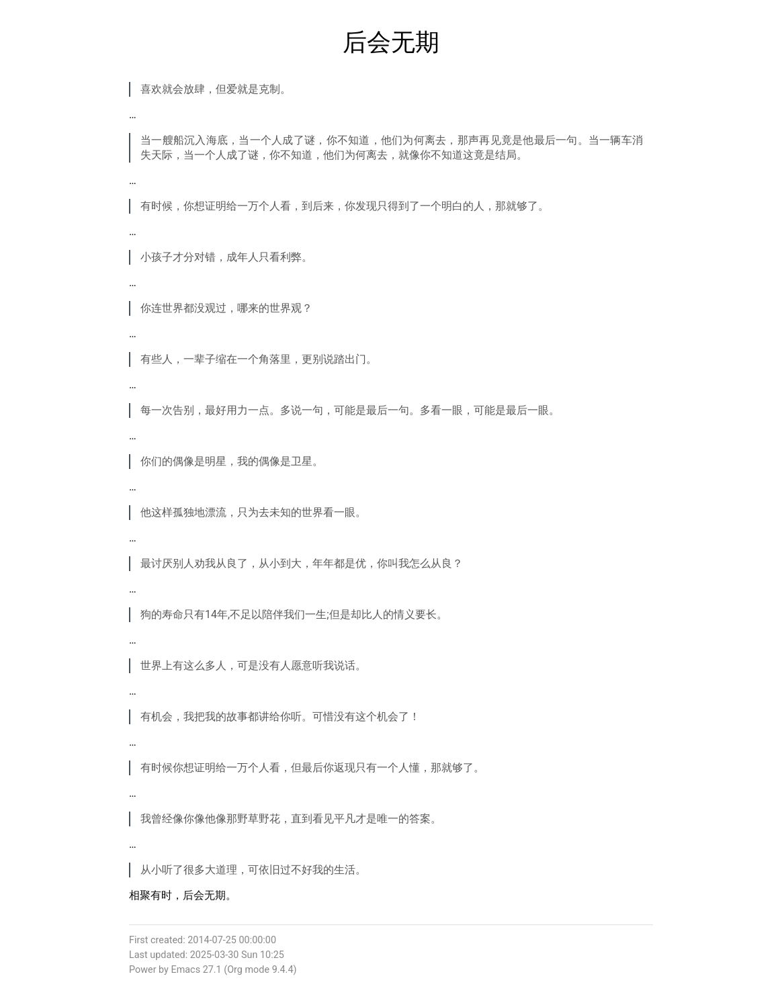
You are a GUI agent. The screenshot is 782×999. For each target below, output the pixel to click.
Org (235, 969)
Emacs (185, 969)
